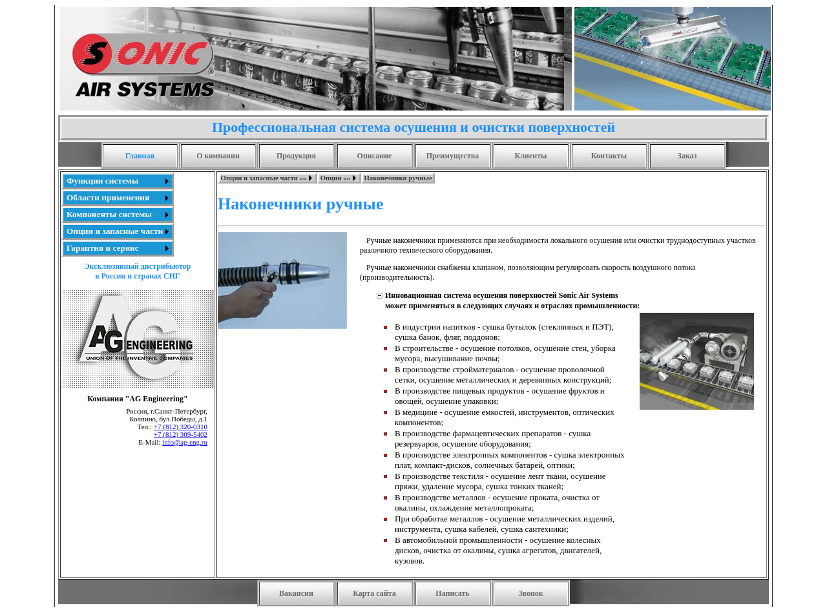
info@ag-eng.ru (184, 442)
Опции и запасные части (115, 231)
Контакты (609, 155)
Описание (374, 155)
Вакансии (296, 593)
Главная (139, 155)
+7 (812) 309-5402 (180, 434)
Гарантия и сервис (103, 248)
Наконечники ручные (398, 178)
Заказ (687, 155)
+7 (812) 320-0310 (180, 426)
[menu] (117, 215)
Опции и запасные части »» (264, 178)
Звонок (530, 593)
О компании (218, 155)
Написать (452, 593)
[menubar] (326, 178)
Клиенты (531, 155)
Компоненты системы (109, 214)
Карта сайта (374, 593)
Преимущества (452, 155)
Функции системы (102, 180)
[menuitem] (117, 181)
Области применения (108, 197)
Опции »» (335, 178)
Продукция (296, 155)
